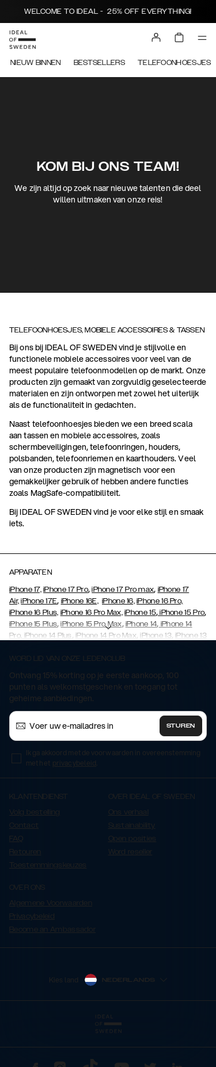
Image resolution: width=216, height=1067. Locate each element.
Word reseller (130, 852)
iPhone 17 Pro (65, 590)
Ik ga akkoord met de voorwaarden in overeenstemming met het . (113, 758)
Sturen (180, 726)
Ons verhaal (128, 812)
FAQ (16, 839)
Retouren (25, 852)
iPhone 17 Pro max (123, 590)
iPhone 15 (140, 613)
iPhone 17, (25, 590)
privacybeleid (74, 763)
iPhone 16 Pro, (160, 601)
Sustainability (132, 825)
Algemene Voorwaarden (50, 903)
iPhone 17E (39, 601)
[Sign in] (156, 37)
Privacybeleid (32, 916)
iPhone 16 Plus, (34, 613)
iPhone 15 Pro (181, 613)
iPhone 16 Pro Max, (91, 613)
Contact (24, 825)
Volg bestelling (34, 812)
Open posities (132, 839)
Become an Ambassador (52, 930)
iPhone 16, (118, 601)
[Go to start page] (22, 39)
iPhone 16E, (79, 601)
